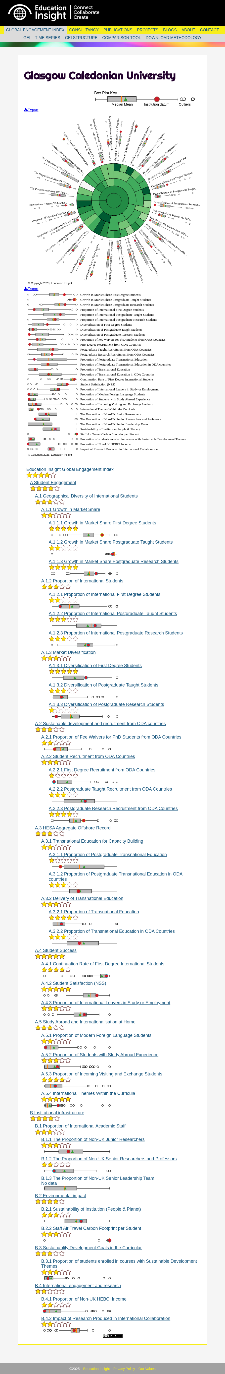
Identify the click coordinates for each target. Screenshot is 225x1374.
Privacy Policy (124, 1368)
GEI (26, 38)
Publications (117, 30)
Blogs (170, 30)
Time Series (47, 38)
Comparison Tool (121, 38)
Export (33, 109)
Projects (147, 30)
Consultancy (84, 30)
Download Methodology (174, 38)
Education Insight (96, 1368)
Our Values (147, 1368)
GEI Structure (81, 38)
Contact (209, 30)
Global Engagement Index (35, 30)
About (188, 30)
